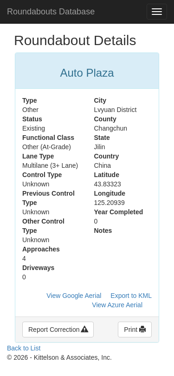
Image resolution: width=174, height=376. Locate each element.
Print (135, 329)
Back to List (23, 348)
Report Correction (58, 329)
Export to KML (131, 295)
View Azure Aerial (117, 305)
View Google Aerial (73, 295)
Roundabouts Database (51, 11)
